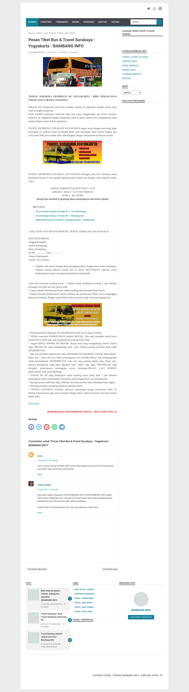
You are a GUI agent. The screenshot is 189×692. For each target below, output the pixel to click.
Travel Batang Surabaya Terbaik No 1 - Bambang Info (60, 216)
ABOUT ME (102, 22)
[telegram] (62, 427)
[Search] (144, 22)
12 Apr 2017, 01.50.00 (47, 460)
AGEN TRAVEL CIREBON (84, 589)
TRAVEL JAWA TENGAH (84, 607)
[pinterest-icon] (160, 8)
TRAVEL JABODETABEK (84, 598)
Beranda (32, 22)
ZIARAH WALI (129, 69)
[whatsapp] (54, 427)
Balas (39, 474)
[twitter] (39, 427)
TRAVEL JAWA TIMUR (83, 612)
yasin (39, 456)
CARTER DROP (129, 61)
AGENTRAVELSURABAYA (84, 594)
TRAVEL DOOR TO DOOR (135, 57)
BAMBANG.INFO (141, 610)
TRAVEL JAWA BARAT (83, 603)
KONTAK (75, 22)
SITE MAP (115, 22)
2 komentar (73, 52)
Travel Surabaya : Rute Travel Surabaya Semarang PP (54, 617)
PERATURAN (88, 22)
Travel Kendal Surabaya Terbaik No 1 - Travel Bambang (61, 211)
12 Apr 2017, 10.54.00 (47, 489)
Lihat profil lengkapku (141, 617)
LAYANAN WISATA (131, 74)
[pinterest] (47, 427)
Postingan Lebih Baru (37, 569)
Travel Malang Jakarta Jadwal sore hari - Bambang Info (51, 637)
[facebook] (31, 427)
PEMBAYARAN (62, 22)
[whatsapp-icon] (154, 8)
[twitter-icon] (148, 8)
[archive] (131, 92)
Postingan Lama (110, 569)
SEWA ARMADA (130, 65)
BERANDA (34, 403)
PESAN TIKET (46, 22)
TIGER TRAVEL (44, 485)
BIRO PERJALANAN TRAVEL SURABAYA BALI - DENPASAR (65, 220)
